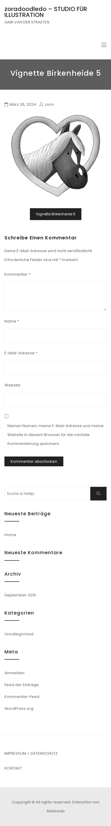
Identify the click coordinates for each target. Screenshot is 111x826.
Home (10, 535)
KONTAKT (13, 768)
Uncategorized (18, 634)
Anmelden (14, 673)
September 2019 (20, 595)
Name (11, 321)
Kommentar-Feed (21, 696)
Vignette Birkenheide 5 (55, 214)
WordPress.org (18, 708)
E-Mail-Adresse (20, 353)
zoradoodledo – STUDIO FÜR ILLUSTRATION (45, 12)
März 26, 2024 (22, 104)
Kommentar (17, 274)
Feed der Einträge (21, 685)
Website (12, 385)
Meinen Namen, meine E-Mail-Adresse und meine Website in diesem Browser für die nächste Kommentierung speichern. (55, 434)
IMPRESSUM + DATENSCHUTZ (31, 753)
